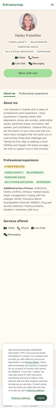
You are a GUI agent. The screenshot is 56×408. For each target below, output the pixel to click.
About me (9, 93)
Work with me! (28, 73)
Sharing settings (35, 390)
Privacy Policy (32, 362)
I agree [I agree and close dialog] (41, 398)
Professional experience (33, 93)
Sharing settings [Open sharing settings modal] (20, 398)
